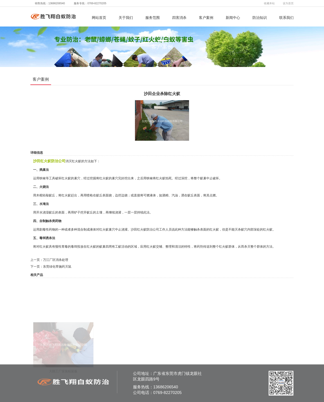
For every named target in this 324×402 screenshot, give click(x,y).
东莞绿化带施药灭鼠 (57, 266)
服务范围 (152, 18)
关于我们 (126, 18)
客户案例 (206, 18)
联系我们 (286, 18)
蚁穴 (244, 229)
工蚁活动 (121, 246)
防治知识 (259, 18)
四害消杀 (179, 18)
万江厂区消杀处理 (55, 260)
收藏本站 (269, 3)
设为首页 (288, 3)
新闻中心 (233, 18)
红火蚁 (160, 178)
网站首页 (99, 18)
